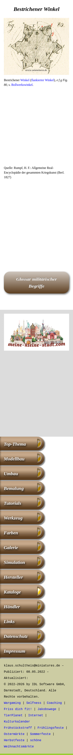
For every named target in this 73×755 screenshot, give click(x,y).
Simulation (14, 562)
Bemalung (14, 488)
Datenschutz (16, 636)
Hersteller (13, 577)
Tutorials (12, 503)
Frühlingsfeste (51, 728)
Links (9, 621)
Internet (35, 715)
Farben (11, 532)
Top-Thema (15, 444)
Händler (12, 606)
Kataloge (12, 591)
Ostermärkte (14, 734)
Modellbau (14, 458)
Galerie (11, 547)
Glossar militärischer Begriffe (36, 283)
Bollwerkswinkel (22, 84)
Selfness (33, 703)
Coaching (54, 703)
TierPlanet (13, 715)
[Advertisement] (36, 127)
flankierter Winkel (42, 80)
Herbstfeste (14, 740)
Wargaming (12, 703)
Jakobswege (47, 709)
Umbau (11, 473)
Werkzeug (13, 518)
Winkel (24, 80)
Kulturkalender (17, 721)
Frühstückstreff (18, 728)
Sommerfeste (40, 734)
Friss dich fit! (18, 709)
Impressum (14, 651)
